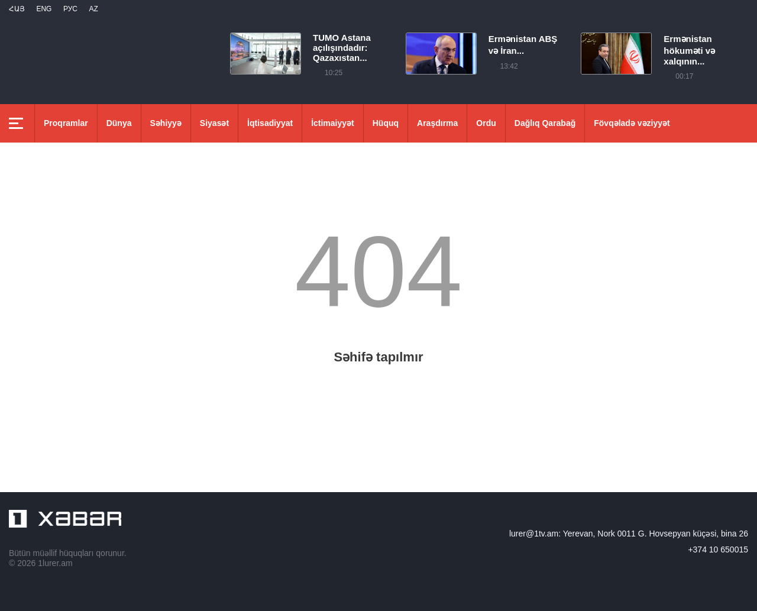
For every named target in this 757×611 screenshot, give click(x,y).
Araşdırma (437, 123)
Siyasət (214, 123)
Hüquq (386, 123)
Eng (43, 9)
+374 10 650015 (718, 549)
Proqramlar (66, 123)
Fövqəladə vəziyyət (631, 123)
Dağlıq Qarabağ (545, 123)
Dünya (119, 123)
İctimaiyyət (332, 123)
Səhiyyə (166, 123)
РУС (70, 9)
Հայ (17, 9)
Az (93, 9)
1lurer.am (55, 563)
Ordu (486, 123)
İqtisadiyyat (270, 123)
